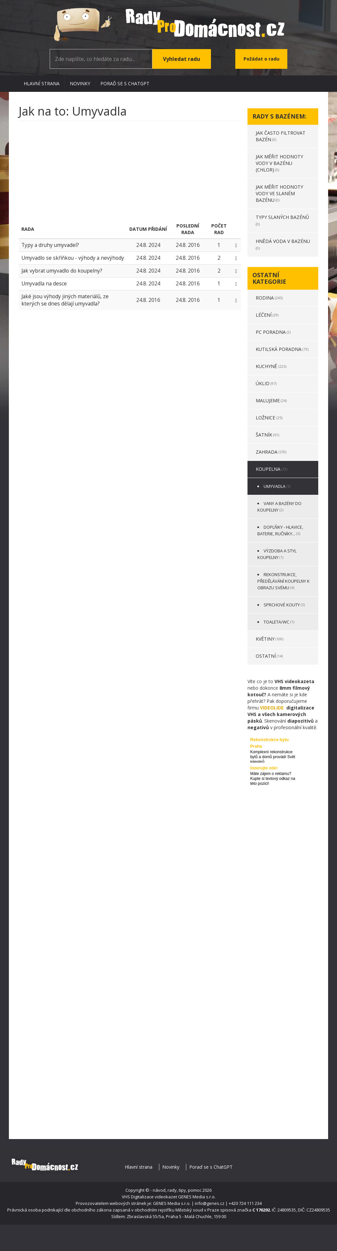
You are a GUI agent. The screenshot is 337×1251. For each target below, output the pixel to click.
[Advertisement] (130, 174)
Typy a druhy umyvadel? (50, 245)
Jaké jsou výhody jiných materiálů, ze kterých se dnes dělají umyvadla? (65, 300)
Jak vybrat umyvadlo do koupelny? (61, 270)
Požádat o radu (261, 59)
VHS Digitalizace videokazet (149, 1197)
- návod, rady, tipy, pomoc (175, 1190)
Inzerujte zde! (263, 767)
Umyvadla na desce (44, 283)
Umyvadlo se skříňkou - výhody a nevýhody (72, 257)
